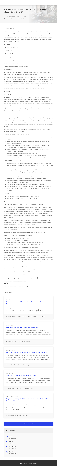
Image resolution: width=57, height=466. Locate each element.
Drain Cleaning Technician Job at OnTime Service (22, 327)
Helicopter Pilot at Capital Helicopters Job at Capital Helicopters (27, 352)
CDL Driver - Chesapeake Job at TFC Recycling (21, 376)
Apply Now (28, 424)
